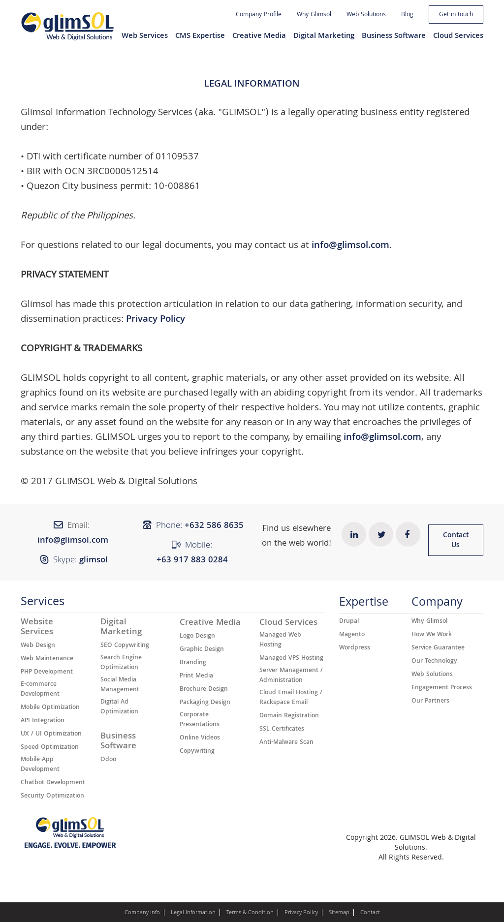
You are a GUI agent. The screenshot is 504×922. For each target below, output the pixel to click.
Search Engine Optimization (121, 663)
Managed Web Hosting (280, 640)
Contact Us (456, 541)
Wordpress (354, 648)
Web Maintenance (47, 659)
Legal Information (193, 913)
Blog (407, 15)
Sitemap (339, 913)
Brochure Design (204, 690)
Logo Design (197, 637)
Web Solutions (366, 15)
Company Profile (259, 15)
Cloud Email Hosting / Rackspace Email (290, 698)
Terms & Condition (250, 913)
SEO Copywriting (124, 646)
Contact (370, 913)
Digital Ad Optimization (119, 707)
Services (42, 604)
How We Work (431, 635)
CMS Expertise (200, 36)
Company (437, 604)
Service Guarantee (438, 648)
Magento (352, 635)
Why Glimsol (314, 15)
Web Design (38, 646)
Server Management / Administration (291, 676)
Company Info (142, 913)
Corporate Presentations (200, 720)
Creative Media (259, 36)
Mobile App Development (40, 765)
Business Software (394, 36)
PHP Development (47, 672)
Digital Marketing (323, 36)
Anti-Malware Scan (286, 743)
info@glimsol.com (350, 246)
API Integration (42, 721)
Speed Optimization (50, 748)
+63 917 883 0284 (192, 560)
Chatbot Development (53, 783)
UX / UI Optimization (51, 734)
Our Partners (430, 702)
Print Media (196, 676)
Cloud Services (458, 36)
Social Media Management (119, 685)
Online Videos (200, 738)
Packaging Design (205, 703)
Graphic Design (202, 650)
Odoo (108, 760)
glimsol (93, 560)
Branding (193, 663)
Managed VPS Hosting (291, 659)
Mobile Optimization (50, 708)
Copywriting (197, 752)
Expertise (363, 604)
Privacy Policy (155, 319)
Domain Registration (289, 716)
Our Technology (434, 662)
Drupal (349, 622)
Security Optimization (52, 796)
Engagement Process (441, 688)
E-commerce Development (40, 690)
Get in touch (456, 15)
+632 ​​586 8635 (214, 526)
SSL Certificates (281, 730)
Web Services (145, 36)
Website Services (37, 628)
